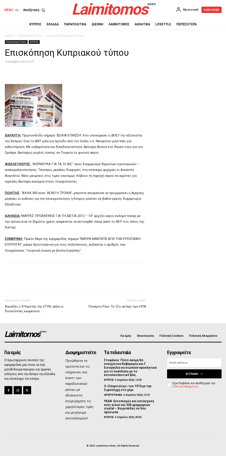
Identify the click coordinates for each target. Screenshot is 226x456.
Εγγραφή (194, 374)
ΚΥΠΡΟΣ (34, 41)
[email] (194, 362)
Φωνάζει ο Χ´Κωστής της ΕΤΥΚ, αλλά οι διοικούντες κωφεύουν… (34, 309)
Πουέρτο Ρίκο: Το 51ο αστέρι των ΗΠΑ (117, 306)
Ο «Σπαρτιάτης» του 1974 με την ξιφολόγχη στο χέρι (127, 388)
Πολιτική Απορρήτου (185, 386)
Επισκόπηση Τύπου (30, 35)
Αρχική (9, 35)
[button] (35, 10)
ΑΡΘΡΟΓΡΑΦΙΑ (113, 394)
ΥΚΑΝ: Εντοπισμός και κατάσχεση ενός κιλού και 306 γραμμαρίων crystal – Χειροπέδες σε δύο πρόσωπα (129, 406)
